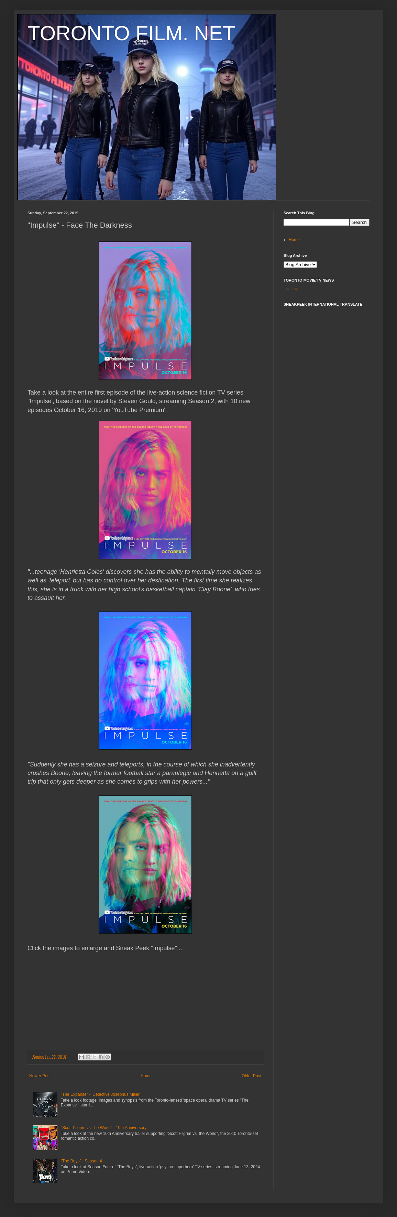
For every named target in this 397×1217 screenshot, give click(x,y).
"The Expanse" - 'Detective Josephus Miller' (100, 1094)
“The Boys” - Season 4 (81, 1161)
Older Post (251, 1075)
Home (146, 1075)
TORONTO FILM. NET (131, 33)
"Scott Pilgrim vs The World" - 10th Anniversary (104, 1127)
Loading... (293, 288)
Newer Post (40, 1075)
